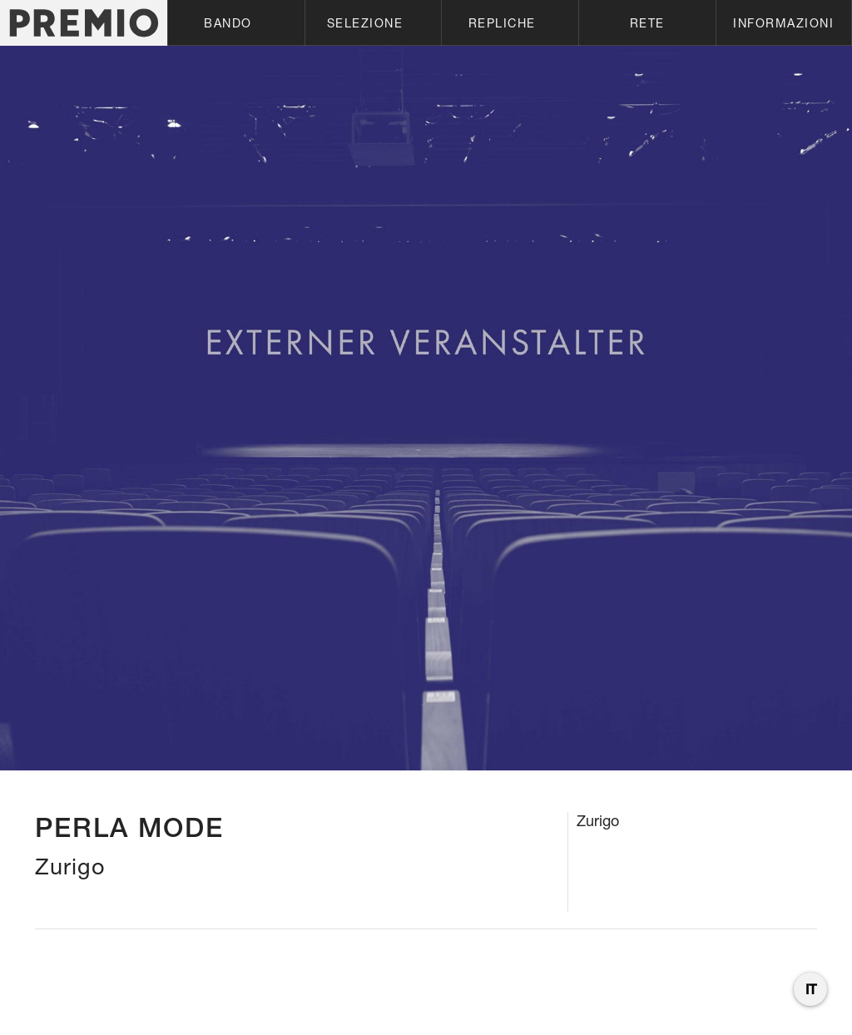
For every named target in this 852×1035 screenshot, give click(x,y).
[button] (236, 23)
